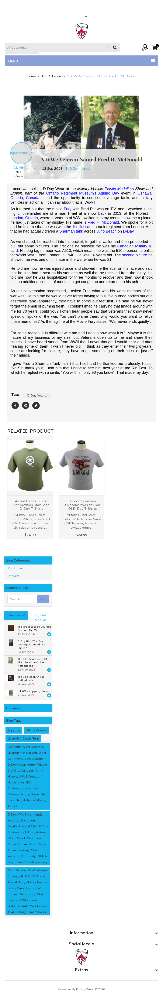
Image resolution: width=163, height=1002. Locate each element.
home (31, 76)
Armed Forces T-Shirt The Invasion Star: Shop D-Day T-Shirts (31, 505)
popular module (40, 617)
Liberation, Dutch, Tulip (23, 738)
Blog (44, 76)
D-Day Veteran (37, 395)
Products (59, 76)
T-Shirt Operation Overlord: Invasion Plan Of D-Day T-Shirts (82, 505)
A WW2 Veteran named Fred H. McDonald (103, 76)
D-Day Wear (85, 989)
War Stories (15, 568)
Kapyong (14, 730)
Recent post (16, 615)
